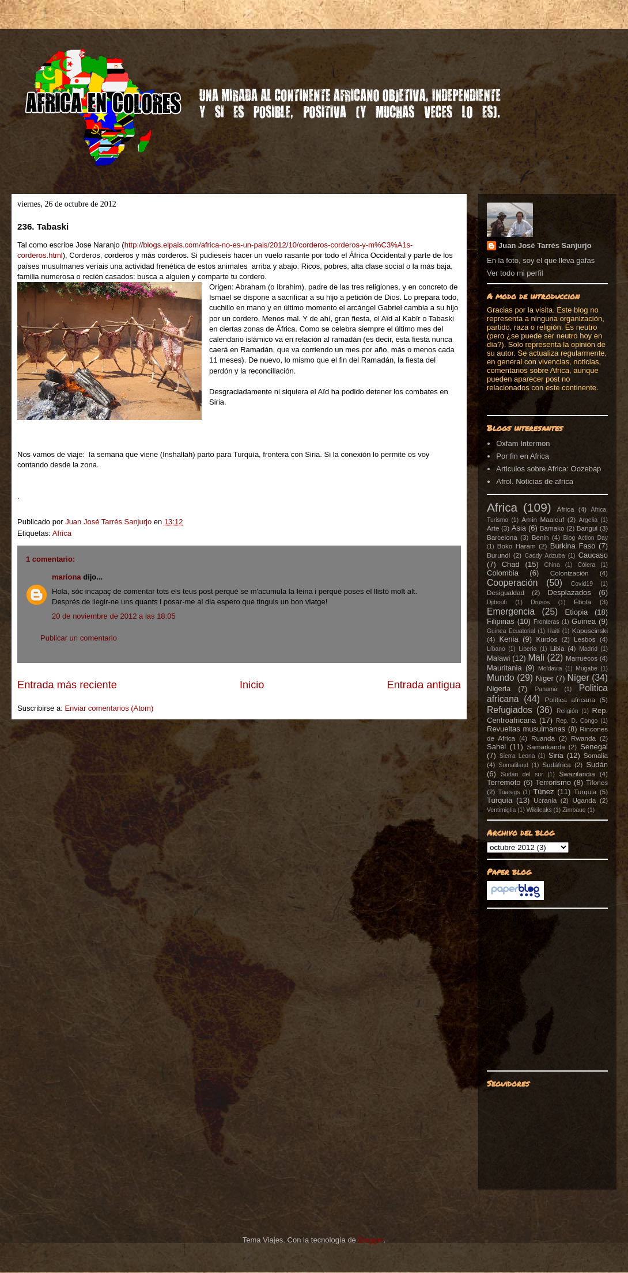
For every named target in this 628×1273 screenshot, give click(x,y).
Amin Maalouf (542, 519)
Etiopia (576, 612)
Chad (511, 564)
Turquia (585, 791)
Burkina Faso (573, 546)
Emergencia (511, 611)
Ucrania (545, 800)
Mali (536, 657)
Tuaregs (509, 792)
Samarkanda (546, 746)
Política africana (570, 699)
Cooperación (512, 583)
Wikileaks (539, 810)
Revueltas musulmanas (526, 729)
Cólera (587, 565)
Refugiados (509, 710)
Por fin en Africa (522, 456)
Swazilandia (577, 773)
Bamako (552, 528)
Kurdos (546, 639)
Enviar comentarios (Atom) (109, 708)
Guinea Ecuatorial (511, 631)
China (552, 565)
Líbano (496, 649)
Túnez (543, 791)
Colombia (503, 573)
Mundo (500, 678)
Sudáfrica (556, 764)
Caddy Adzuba (545, 555)
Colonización (569, 573)
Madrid (588, 649)
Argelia (588, 520)
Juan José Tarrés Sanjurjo (109, 521)
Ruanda (543, 738)
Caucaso (593, 555)
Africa (61, 533)
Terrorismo (553, 782)
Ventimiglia (501, 810)
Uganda (584, 800)
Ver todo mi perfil (515, 273)
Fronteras (546, 622)
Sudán (597, 764)
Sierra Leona (517, 756)
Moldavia (550, 668)
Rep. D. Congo (577, 721)
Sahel (496, 746)
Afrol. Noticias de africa (534, 481)
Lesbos (585, 639)
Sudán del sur (522, 774)
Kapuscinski (590, 630)
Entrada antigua (424, 685)
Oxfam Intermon (523, 443)
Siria (555, 755)
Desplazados (569, 592)
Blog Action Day (585, 538)
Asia (519, 528)
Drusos (540, 602)
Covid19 (582, 584)
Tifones (597, 782)
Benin (540, 537)
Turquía (499, 800)
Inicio (252, 685)
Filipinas (500, 621)
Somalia (596, 755)
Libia (557, 648)
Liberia (527, 649)
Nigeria (498, 688)
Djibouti (497, 602)
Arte (493, 528)
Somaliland (513, 765)
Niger (545, 678)
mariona (66, 577)
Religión (567, 711)
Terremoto (504, 782)
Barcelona (502, 537)
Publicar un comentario (78, 638)
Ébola (582, 601)
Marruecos (581, 658)
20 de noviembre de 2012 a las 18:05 (114, 616)
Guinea (584, 621)
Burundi (498, 555)
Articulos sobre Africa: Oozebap (548, 468)
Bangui (587, 528)
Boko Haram (516, 546)
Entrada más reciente (67, 685)
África (565, 509)
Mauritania (504, 668)
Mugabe (586, 668)
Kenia (508, 639)
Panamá (546, 689)
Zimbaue (573, 810)
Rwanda (583, 738)
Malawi (498, 658)
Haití (553, 631)
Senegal (594, 746)
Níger (578, 678)
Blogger (370, 1240)
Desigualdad (505, 592)
